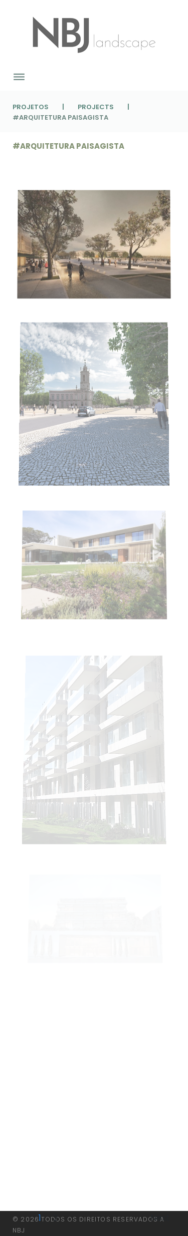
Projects (96, 107)
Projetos (31, 107)
